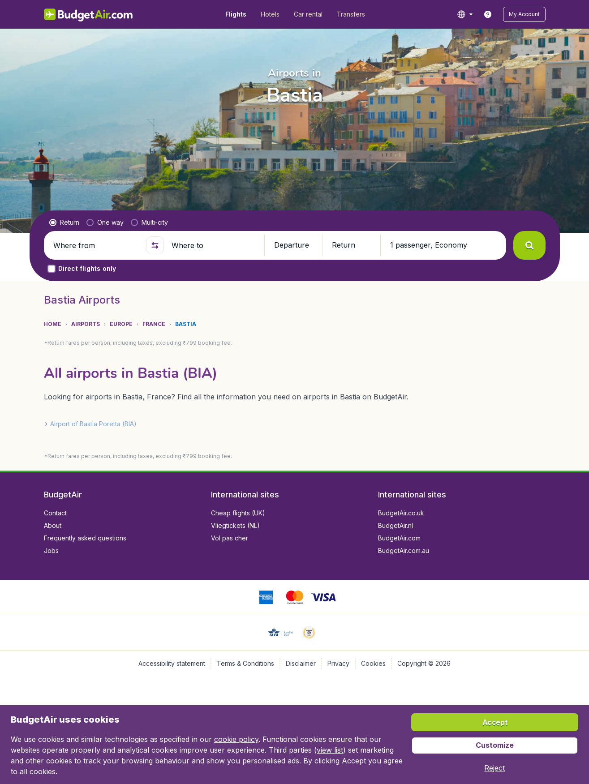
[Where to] (214, 245)
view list (330, 749)
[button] (524, 14)
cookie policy (236, 739)
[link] (487, 14)
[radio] (64, 222)
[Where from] (95, 245)
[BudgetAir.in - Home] (89, 14)
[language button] (465, 14)
